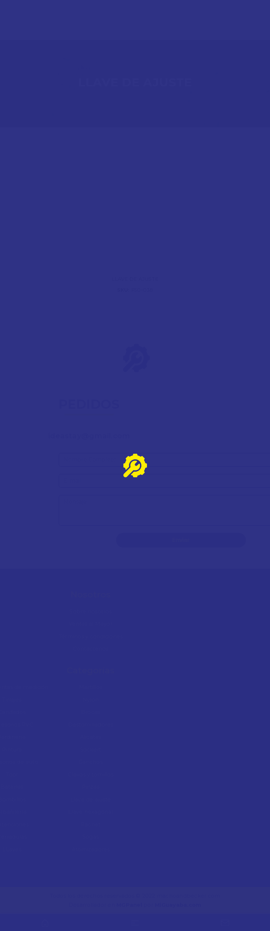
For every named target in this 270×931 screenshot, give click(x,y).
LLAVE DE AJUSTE (135, 279)
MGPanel (129, 904)
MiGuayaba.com (178, 904)
